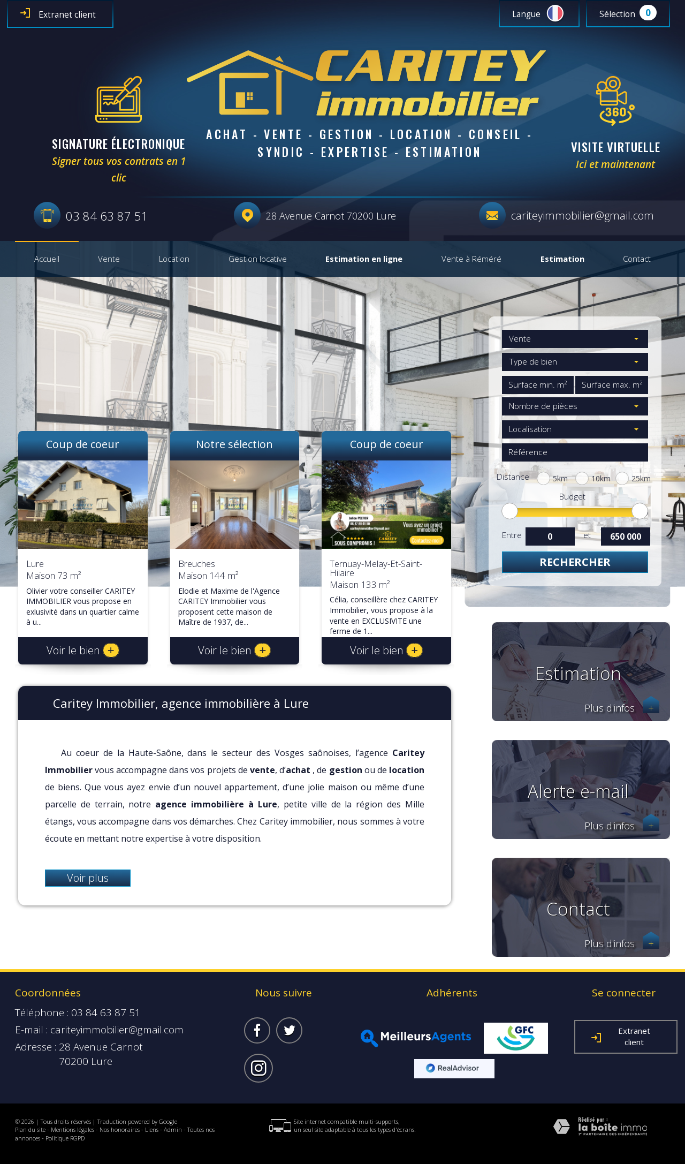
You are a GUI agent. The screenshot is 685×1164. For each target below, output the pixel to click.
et (587, 535)
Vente (109, 259)
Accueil (46, 259)
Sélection (617, 14)
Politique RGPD (65, 1138)
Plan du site (30, 1129)
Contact (637, 259)
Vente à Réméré (471, 259)
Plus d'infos (621, 708)
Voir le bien (83, 650)
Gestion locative (258, 259)
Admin (173, 1129)
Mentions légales (72, 1129)
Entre (511, 535)
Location (174, 259)
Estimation (562, 259)
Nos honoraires (120, 1129)
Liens (151, 1129)
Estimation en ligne (363, 259)
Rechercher (575, 562)
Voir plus (88, 878)
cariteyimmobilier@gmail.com (582, 215)
